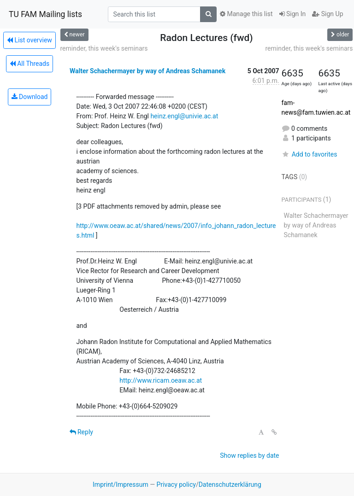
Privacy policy (176, 484)
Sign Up (327, 14)
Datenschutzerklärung (230, 484)
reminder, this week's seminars (104, 48)
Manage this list (246, 14)
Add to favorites (309, 154)
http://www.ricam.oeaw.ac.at (160, 380)
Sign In (292, 14)
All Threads (29, 63)
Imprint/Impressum (120, 484)
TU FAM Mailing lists (45, 14)
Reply (81, 432)
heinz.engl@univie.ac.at (184, 116)
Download (30, 96)
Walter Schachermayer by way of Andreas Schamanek (147, 71)
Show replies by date (249, 455)
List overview (29, 40)
